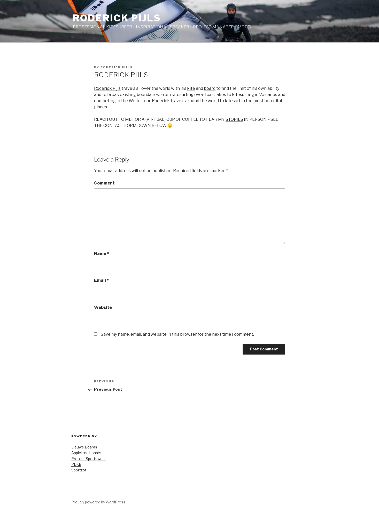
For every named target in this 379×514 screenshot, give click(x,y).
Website (103, 307)
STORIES (234, 119)
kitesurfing (183, 94)
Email (101, 280)
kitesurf (233, 100)
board (209, 88)
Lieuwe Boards (84, 447)
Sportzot (79, 470)
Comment (104, 183)
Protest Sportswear (88, 458)
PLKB (76, 464)
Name (101, 253)
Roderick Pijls (117, 18)
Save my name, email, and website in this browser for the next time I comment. (177, 334)
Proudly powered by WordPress (98, 502)
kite (191, 88)
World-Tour (139, 100)
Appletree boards (86, 453)
